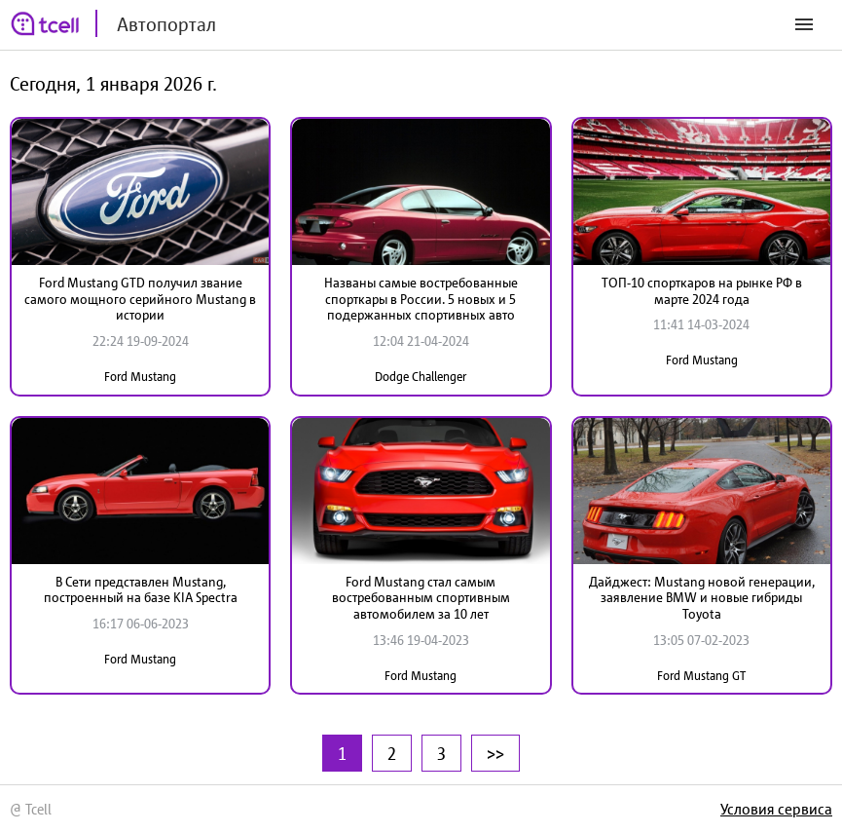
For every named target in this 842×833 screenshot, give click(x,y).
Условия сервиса (776, 808)
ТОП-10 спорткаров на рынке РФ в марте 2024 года (702, 291)
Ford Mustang (140, 376)
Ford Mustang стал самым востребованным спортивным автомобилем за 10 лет (421, 598)
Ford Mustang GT (701, 675)
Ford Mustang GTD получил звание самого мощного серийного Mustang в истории (140, 299)
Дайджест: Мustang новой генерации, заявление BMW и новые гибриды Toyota (702, 598)
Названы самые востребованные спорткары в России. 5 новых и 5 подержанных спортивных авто (421, 299)
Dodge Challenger (420, 376)
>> (495, 753)
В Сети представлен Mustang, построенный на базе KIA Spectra (141, 590)
